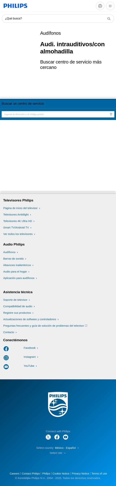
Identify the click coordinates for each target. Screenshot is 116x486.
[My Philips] (100, 6)
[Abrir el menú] (110, 6)
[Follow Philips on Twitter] (48, 435)
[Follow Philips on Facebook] (57, 435)
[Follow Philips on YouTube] (65, 435)
